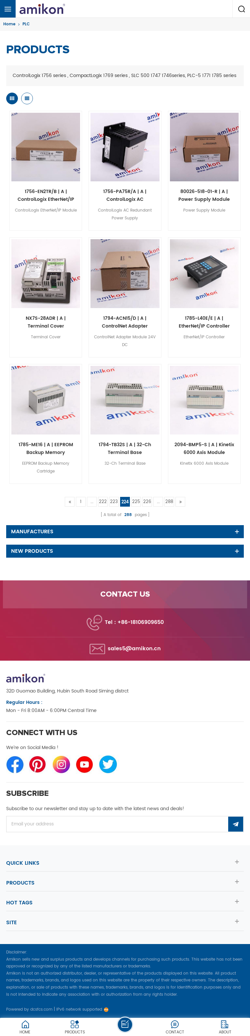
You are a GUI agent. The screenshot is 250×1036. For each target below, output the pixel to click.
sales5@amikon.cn (134, 648)
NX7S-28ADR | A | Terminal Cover (46, 322)
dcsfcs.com (41, 1009)
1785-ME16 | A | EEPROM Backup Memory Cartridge (46, 449)
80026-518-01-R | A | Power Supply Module (204, 195)
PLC (26, 24)
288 (169, 502)
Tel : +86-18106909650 (134, 622)
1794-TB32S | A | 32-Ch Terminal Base (125, 448)
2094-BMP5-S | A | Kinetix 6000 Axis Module (204, 448)
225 (136, 502)
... (91, 502)
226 (147, 502)
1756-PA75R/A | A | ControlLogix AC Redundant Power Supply (125, 195)
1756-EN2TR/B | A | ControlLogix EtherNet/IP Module (46, 195)
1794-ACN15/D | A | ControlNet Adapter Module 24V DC (125, 322)
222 (103, 502)
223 (114, 502)
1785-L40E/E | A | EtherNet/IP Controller (204, 322)
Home (9, 24)
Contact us (125, 594)
